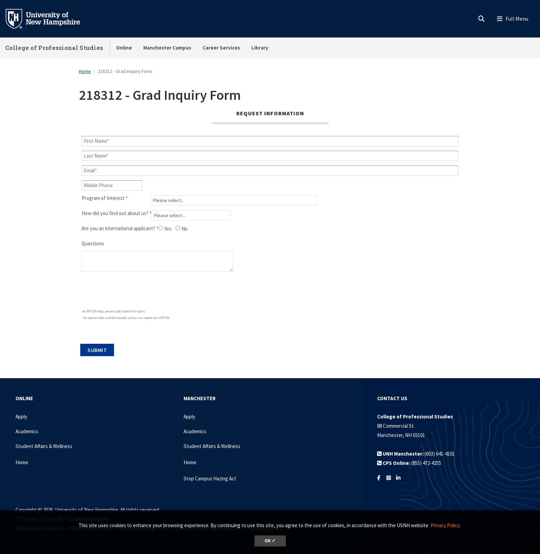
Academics (26, 431)
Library (259, 47)
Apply (21, 416)
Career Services (221, 47)
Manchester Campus (167, 47)
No (184, 229)
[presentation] (117, 291)
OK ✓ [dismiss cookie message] (270, 541)
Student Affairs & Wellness (43, 446)
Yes (168, 229)
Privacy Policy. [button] (445, 525)
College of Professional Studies (54, 48)
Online (124, 47)
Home (85, 71)
